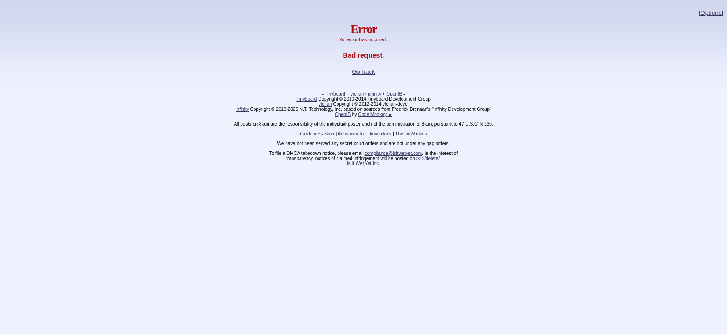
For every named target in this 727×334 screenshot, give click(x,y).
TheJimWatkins (411, 133)
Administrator (351, 133)
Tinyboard (335, 93)
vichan (357, 93)
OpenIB (394, 93)
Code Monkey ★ (375, 114)
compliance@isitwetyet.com (393, 153)
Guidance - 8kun (317, 133)
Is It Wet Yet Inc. (363, 163)
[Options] (711, 12)
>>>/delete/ (428, 158)
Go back (363, 71)
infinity (374, 93)
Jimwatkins (380, 133)
